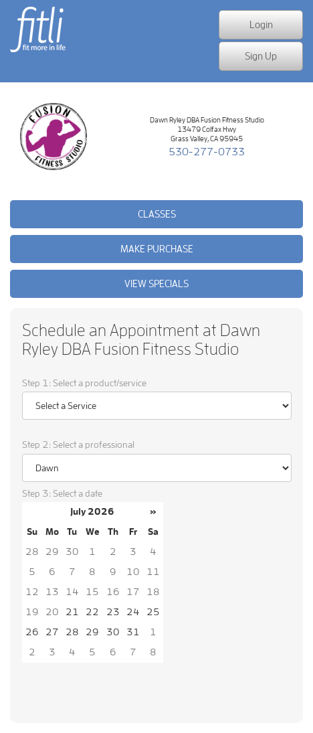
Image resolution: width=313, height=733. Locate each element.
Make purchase (156, 248)
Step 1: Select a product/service (84, 383)
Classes (157, 214)
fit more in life (37, 51)
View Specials (156, 283)
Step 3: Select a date (62, 494)
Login (261, 24)
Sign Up (261, 56)
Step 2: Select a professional (78, 445)
